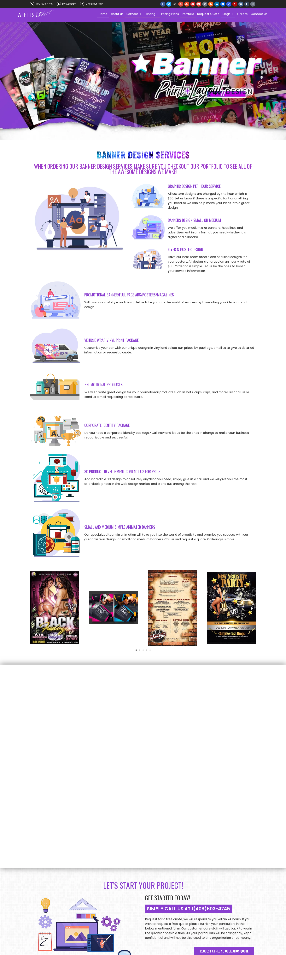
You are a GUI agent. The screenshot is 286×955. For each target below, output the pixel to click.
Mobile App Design (133, 906)
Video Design (129, 899)
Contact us (40, 880)
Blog (35, 867)
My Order (83, 886)
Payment (82, 861)
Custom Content (132, 874)
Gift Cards (84, 867)
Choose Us (39, 861)
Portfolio (38, 874)
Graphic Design (131, 893)
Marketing (128, 912)
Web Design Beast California (69, 939)
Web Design (128, 880)
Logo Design (129, 867)
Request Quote (86, 855)
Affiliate (38, 886)
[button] (34, 608)
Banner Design (130, 861)
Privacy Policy (86, 880)
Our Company (41, 855)
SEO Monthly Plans (133, 855)
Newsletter (84, 874)
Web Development (132, 886)
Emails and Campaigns (135, 918)
